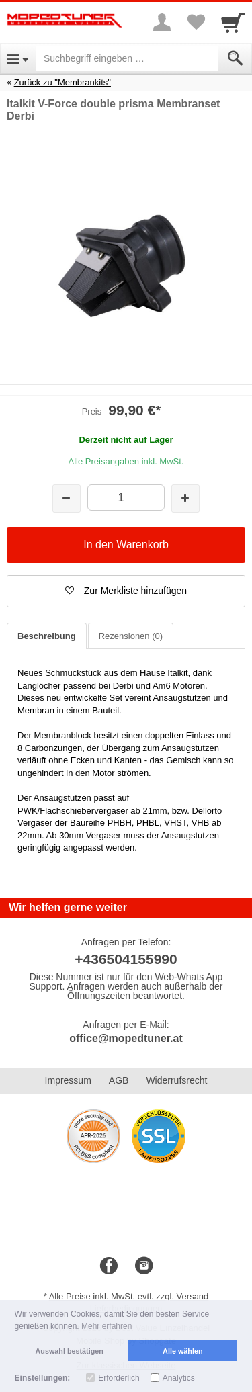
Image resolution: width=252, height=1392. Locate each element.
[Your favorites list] (195, 22)
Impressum (68, 1080)
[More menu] (161, 22)
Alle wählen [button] (182, 1351)
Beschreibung (46, 636)
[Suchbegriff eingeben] (127, 58)
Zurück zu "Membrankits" (62, 82)
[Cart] (233, 22)
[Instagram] (143, 1266)
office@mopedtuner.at (126, 1038)
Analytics (179, 1378)
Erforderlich (118, 1378)
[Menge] (126, 497)
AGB (119, 1080)
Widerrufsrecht (176, 1080)
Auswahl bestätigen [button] (69, 1351)
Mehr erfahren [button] (106, 1326)
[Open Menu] (17, 58)
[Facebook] (108, 1266)
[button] (126, 591)
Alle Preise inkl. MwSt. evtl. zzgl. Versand (129, 1296)
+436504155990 (126, 959)
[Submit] (235, 58)
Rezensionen (131, 636)
